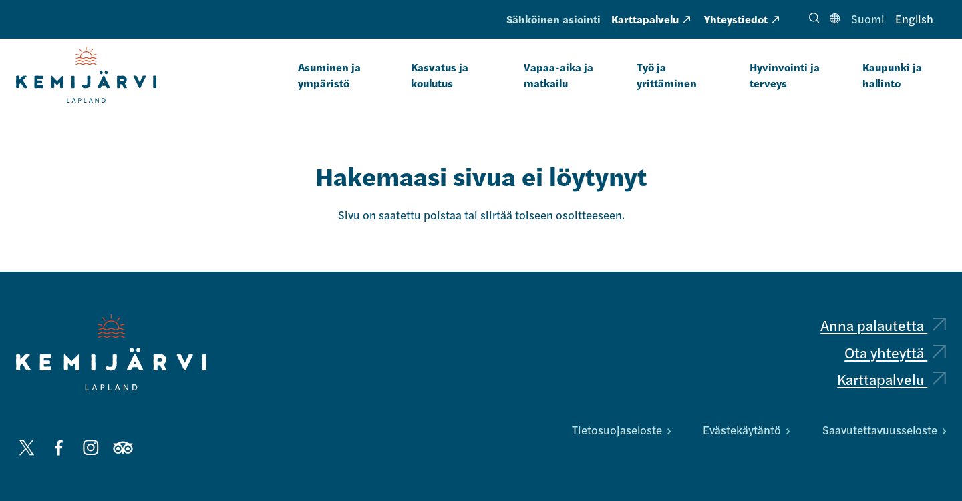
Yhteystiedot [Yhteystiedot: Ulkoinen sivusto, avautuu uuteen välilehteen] (741, 19)
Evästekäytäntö (746, 430)
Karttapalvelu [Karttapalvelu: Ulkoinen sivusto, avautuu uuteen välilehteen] (650, 19)
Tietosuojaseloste (621, 430)
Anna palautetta (883, 325)
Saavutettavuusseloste (884, 430)
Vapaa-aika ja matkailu (558, 75)
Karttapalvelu (891, 379)
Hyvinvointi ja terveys (785, 75)
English (914, 19)
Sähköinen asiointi (553, 19)
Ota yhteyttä (895, 352)
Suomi (868, 19)
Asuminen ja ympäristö (329, 75)
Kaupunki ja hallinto (892, 75)
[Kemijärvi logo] (111, 352)
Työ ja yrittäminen (667, 75)
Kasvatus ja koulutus (439, 75)
